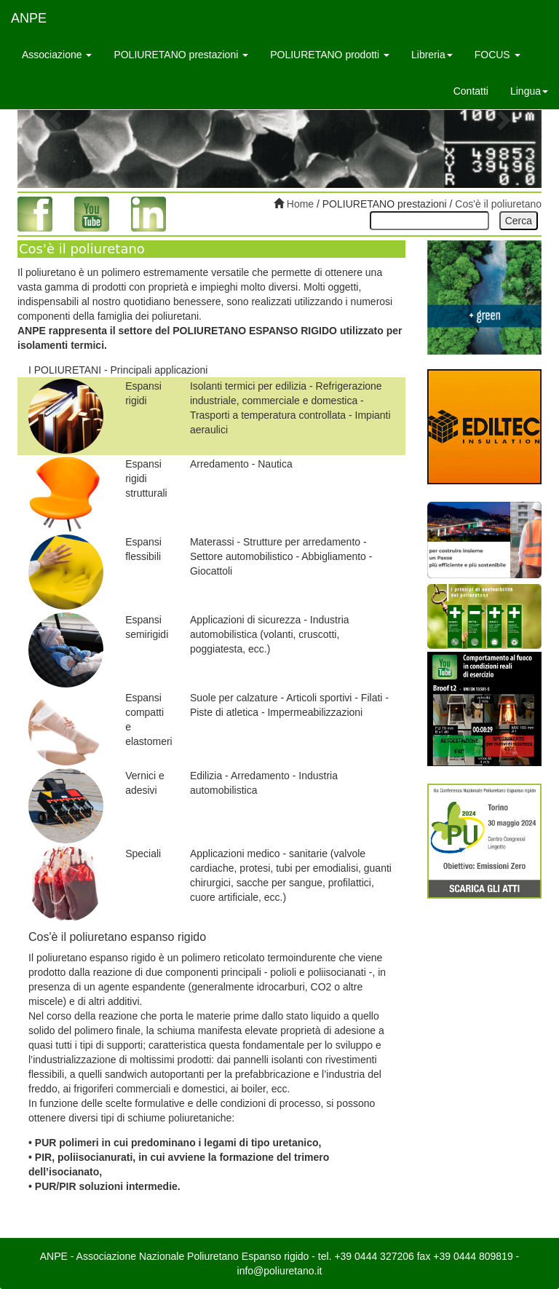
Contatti (470, 91)
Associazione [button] (57, 54)
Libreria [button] (432, 54)
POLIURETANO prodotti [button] (329, 54)
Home (299, 204)
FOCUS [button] (497, 54)
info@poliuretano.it (279, 1271)
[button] (56, 119)
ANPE (29, 18)
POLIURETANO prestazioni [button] (181, 54)
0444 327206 (384, 1256)
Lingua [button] (529, 91)
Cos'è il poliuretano (498, 204)
